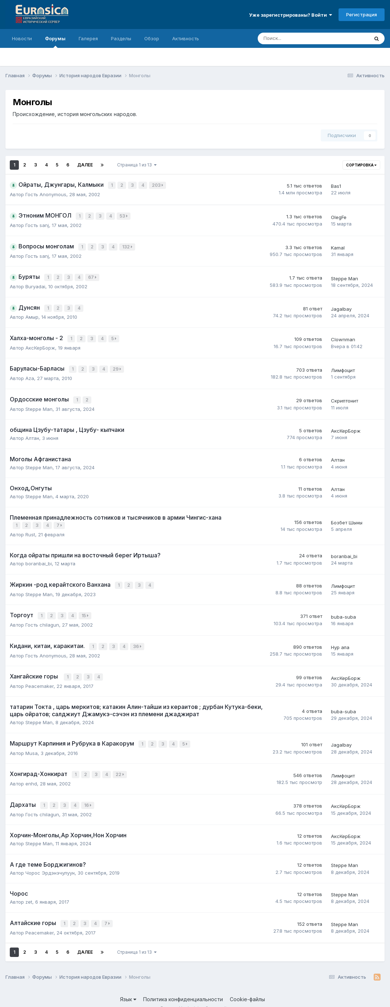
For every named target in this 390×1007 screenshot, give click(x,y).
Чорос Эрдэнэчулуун (50, 861)
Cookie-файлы (247, 988)
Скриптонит (344, 396)
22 (120, 764)
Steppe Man (344, 276)
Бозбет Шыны (346, 517)
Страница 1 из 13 (137, 165)
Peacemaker (39, 677)
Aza (29, 373)
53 (124, 215)
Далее (85, 165)
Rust (30, 528)
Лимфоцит (343, 365)
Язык (128, 988)
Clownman (343, 336)
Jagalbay (341, 306)
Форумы (55, 42)
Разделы (121, 38)
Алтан (32, 433)
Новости (22, 38)
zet (28, 890)
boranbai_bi (38, 557)
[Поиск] (293, 38)
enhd (31, 773)
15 (85, 608)
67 (93, 275)
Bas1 (336, 186)
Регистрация (361, 14)
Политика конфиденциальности (183, 988)
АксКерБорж (40, 343)
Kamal (338, 246)
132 (128, 245)
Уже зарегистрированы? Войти (290, 15)
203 (158, 185)
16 (88, 794)
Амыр (31, 314)
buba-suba (343, 609)
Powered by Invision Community (195, 996)
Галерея (88, 38)
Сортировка (361, 165)
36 (138, 638)
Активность (185, 38)
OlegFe (339, 216)
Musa (31, 743)
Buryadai (35, 283)
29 (117, 365)
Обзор (151, 38)
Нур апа (340, 639)
